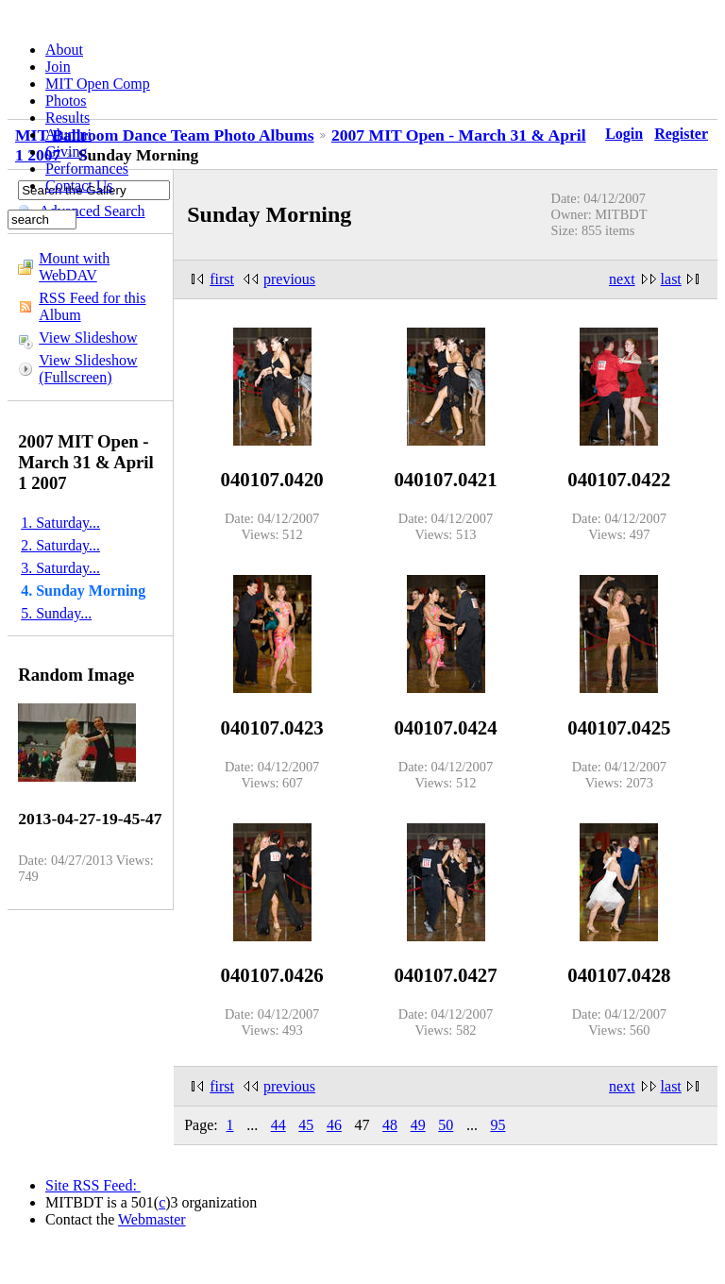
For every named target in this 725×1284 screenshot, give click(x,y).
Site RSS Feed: (93, 1185)
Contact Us (79, 185)
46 (334, 1125)
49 (418, 1125)
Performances (86, 168)
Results (67, 118)
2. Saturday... (60, 545)
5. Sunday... (56, 613)
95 (497, 1125)
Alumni (68, 135)
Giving (66, 152)
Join (58, 67)
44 (278, 1125)
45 (305, 1125)
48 (389, 1125)
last (671, 279)
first (222, 279)
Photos (66, 101)
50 (445, 1125)
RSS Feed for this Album (92, 306)
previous (289, 279)
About (64, 50)
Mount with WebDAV (74, 266)
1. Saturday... (60, 523)
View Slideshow (88, 337)
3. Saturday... (60, 568)
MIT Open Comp (97, 84)
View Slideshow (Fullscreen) (88, 368)
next (622, 279)
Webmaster (152, 1219)
